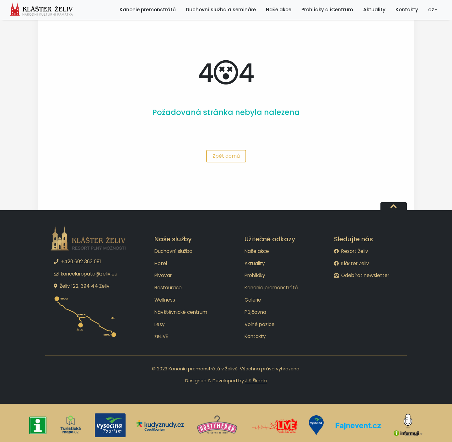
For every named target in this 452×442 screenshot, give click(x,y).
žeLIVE (161, 336)
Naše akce (257, 251)
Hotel (160, 263)
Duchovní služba (173, 251)
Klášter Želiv (351, 263)
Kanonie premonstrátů (271, 287)
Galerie (253, 300)
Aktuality (255, 263)
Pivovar (163, 275)
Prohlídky (255, 275)
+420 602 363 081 (77, 261)
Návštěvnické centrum (180, 312)
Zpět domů (226, 156)
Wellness (164, 300)
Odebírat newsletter (361, 275)
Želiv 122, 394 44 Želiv (82, 286)
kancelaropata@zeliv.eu (85, 273)
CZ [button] (431, 12)
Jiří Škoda (256, 381)
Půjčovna (255, 312)
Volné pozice (260, 324)
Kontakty (255, 336)
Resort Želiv (351, 251)
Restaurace (168, 287)
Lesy (159, 324)
